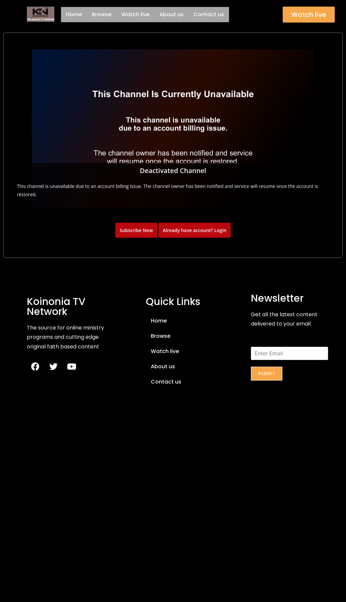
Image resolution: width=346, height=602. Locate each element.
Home (74, 14)
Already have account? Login (194, 230)
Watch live (135, 14)
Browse (101, 14)
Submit (266, 373)
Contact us (209, 14)
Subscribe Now (136, 230)
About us (171, 14)
